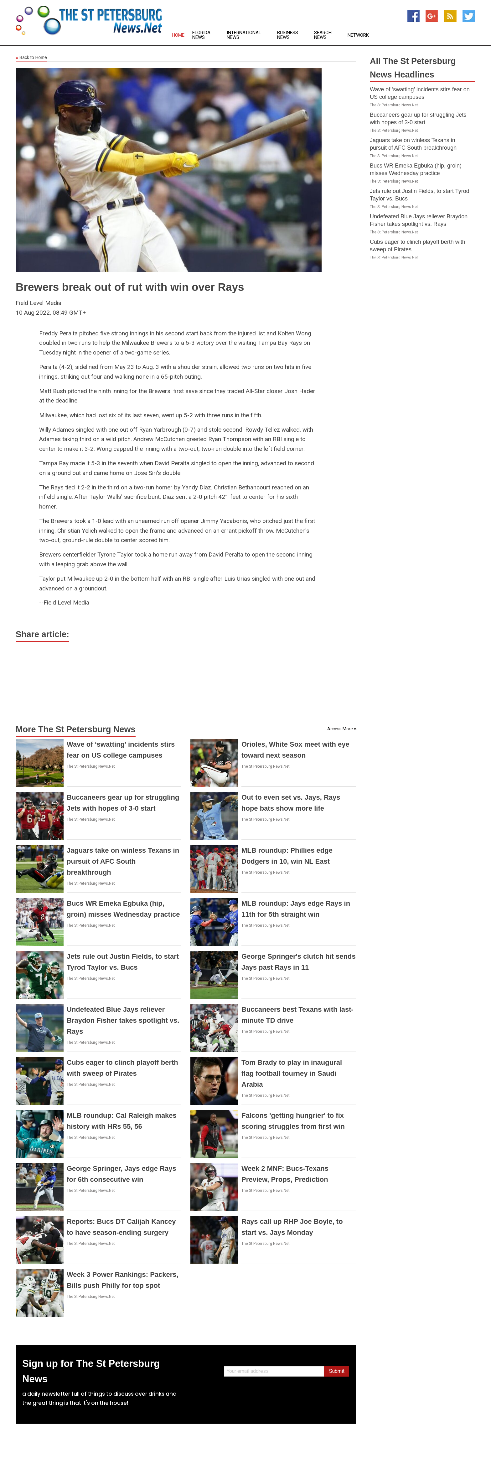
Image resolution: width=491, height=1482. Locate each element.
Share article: (42, 634)
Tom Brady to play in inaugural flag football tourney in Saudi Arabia (291, 1073)
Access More (340, 728)
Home (178, 35)
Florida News (201, 35)
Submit (336, 1371)
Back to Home (31, 58)
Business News (287, 35)
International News (244, 35)
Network (358, 35)
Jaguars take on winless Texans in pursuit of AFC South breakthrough (123, 861)
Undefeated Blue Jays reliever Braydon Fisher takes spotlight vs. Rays (123, 1020)
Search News (323, 35)
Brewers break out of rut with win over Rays (130, 287)
